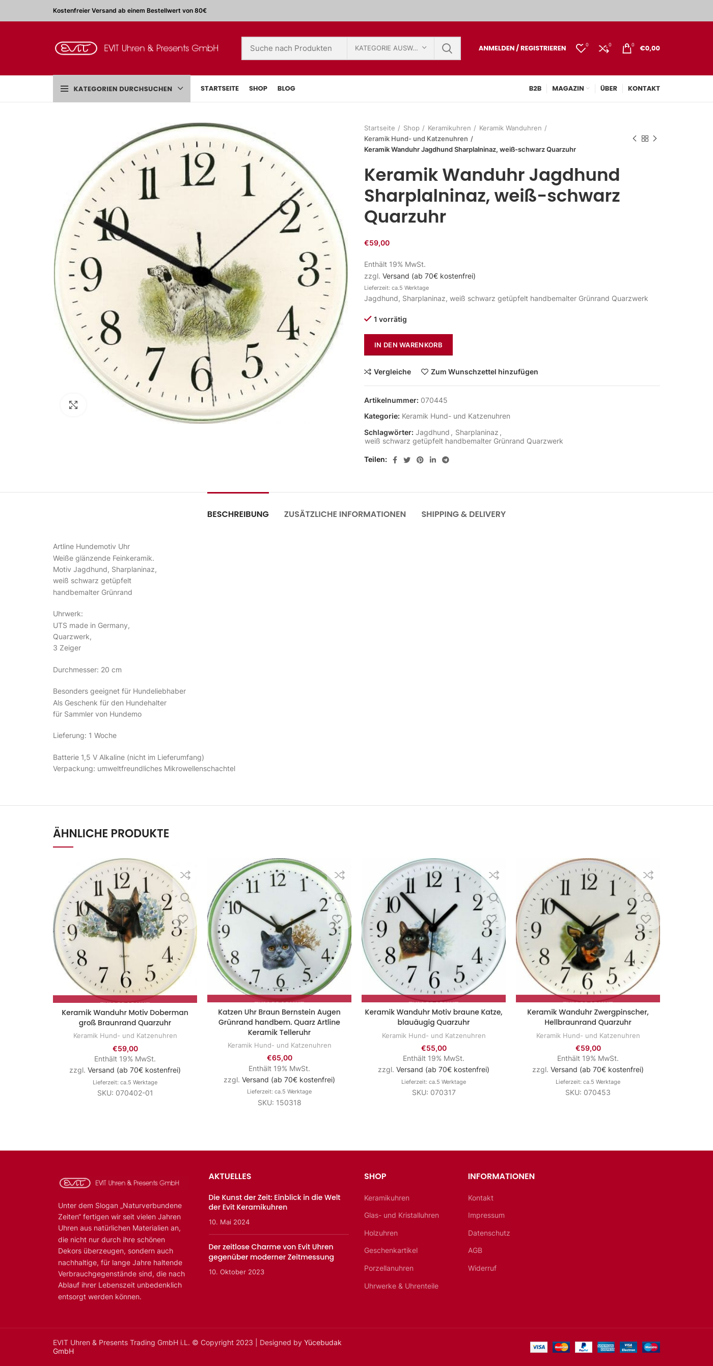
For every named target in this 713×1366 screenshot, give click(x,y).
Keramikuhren (449, 128)
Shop (411, 128)
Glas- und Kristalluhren (401, 1215)
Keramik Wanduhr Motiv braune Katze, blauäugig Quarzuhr (434, 1017)
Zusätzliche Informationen (345, 514)
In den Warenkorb (408, 345)
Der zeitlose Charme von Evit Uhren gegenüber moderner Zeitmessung (271, 1252)
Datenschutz (489, 1232)
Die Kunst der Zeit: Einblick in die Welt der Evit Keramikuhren (275, 1202)
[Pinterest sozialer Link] (420, 460)
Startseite (379, 128)
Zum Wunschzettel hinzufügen (484, 371)
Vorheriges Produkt (635, 139)
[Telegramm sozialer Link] (445, 460)
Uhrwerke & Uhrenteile (401, 1285)
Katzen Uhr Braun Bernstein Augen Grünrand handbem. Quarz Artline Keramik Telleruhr (279, 1022)
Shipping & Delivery (463, 514)
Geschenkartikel (391, 1250)
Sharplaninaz (477, 432)
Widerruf (482, 1268)
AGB (475, 1250)
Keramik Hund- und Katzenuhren (416, 138)
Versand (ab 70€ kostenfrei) (429, 275)
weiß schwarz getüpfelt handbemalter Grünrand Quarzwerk (464, 441)
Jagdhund (433, 432)
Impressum (486, 1215)
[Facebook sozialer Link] (395, 460)
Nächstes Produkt (655, 139)
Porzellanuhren (389, 1268)
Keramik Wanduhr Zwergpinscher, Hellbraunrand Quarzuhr (588, 1017)
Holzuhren (381, 1232)
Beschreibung (238, 514)
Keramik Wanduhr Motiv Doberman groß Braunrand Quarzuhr (125, 1017)
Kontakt (480, 1197)
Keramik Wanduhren (510, 128)
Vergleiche (392, 371)
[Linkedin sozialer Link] (433, 460)
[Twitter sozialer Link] (407, 460)
